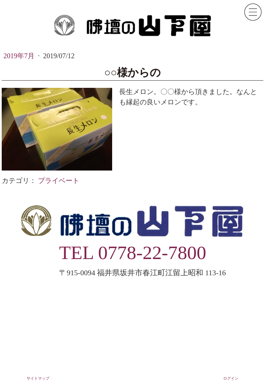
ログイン (230, 378)
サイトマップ (38, 378)
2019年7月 (19, 56)
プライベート (58, 180)
